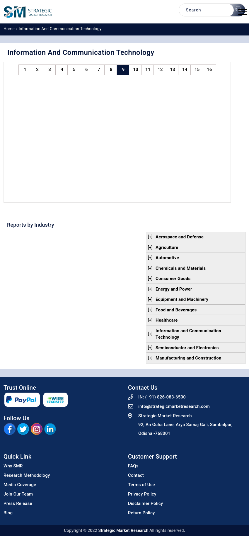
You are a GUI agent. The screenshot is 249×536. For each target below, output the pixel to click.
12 (160, 69)
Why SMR (13, 466)
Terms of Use (141, 484)
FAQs (133, 466)
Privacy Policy (142, 494)
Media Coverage (20, 484)
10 (135, 69)
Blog (8, 512)
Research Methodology (27, 475)
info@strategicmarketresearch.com (174, 406)
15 (197, 69)
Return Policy (141, 512)
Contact (136, 475)
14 (184, 69)
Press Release (18, 503)
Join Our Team (18, 494)
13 (172, 69)
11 (147, 69)
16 (209, 69)
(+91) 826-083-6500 (165, 397)
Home (9, 28)
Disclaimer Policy (145, 503)
